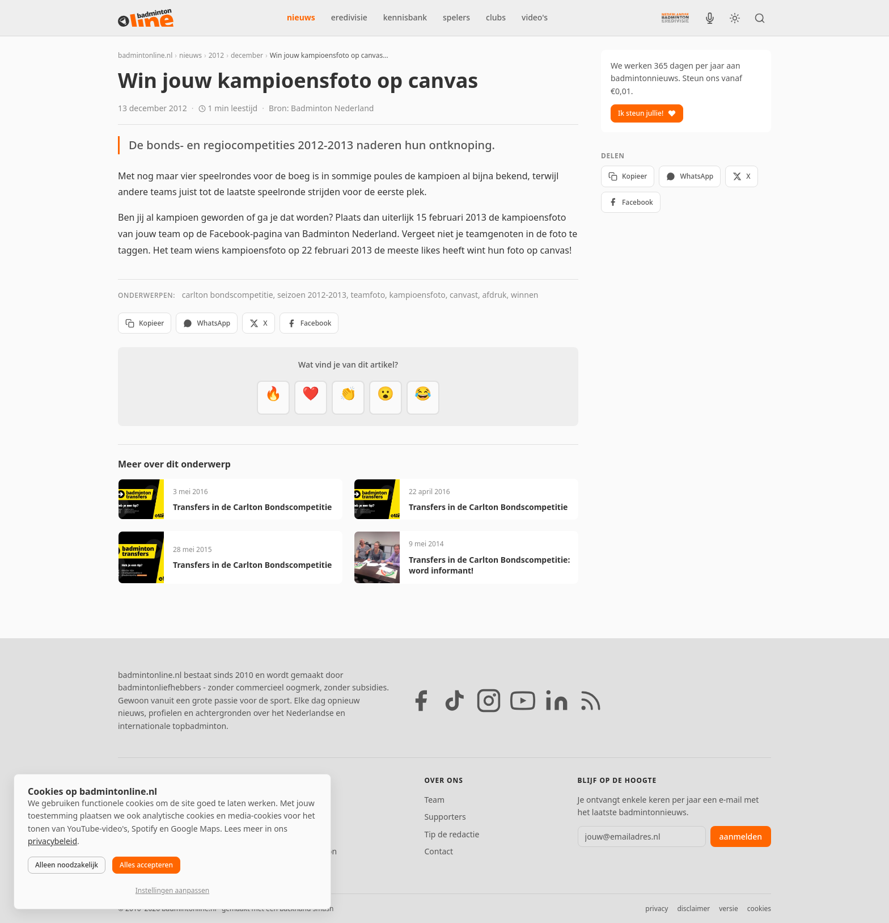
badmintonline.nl (145, 55)
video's (535, 17)
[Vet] (273, 398)
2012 (216, 55)
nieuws (301, 17)
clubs (496, 17)
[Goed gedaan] (348, 398)
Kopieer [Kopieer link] (144, 323)
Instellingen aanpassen (172, 890)
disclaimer (693, 908)
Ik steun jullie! (647, 113)
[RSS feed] (590, 700)
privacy (656, 908)
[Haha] (423, 398)
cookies (759, 908)
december (247, 55)
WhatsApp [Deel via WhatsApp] (206, 323)
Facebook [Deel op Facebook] (309, 323)
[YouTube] (522, 700)
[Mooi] (310, 398)
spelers (456, 17)
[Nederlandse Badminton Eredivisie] (675, 17)
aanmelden (740, 836)
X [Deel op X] (258, 323)
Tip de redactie (451, 834)
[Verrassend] (385, 398)
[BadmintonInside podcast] (709, 18)
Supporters (444, 816)
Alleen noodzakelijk (66, 865)
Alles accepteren (146, 865)
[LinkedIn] (556, 700)
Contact (438, 851)
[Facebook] (420, 700)
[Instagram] (488, 700)
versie (728, 908)
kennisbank (405, 17)
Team (434, 799)
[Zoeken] (759, 18)
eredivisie (349, 17)
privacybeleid (52, 841)
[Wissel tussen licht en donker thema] (734, 18)
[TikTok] (454, 700)
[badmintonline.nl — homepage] (145, 18)
